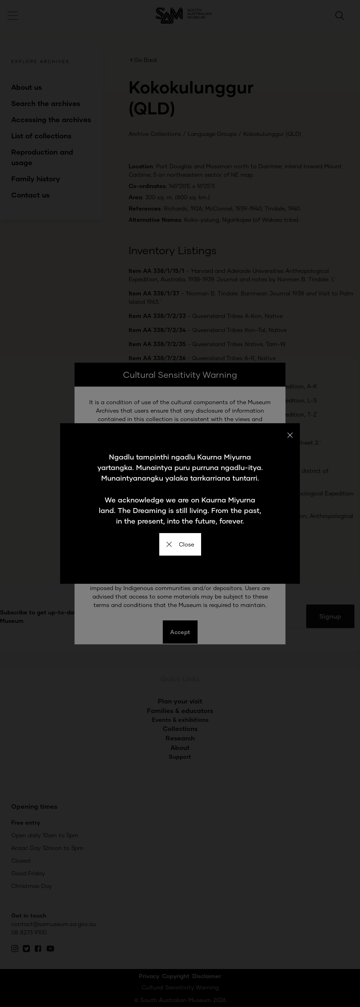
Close (180, 544)
